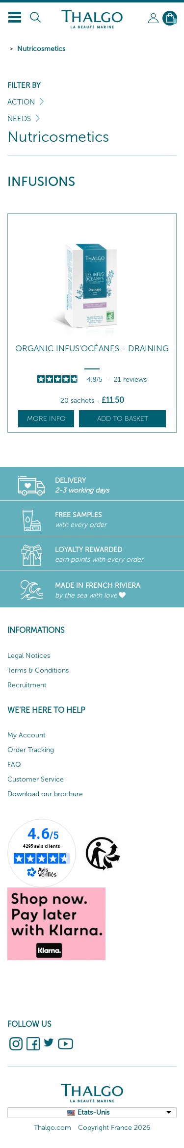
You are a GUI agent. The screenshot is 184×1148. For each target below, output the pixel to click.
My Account (26, 735)
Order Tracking (30, 750)
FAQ (14, 764)
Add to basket (122, 419)
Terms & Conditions (38, 670)
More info (46, 419)
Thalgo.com (52, 1127)
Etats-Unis (93, 1112)
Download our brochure (45, 794)
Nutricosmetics (41, 49)
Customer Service (35, 779)
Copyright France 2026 (114, 1127)
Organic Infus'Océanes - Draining (92, 348)
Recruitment (27, 685)
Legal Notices (28, 656)
